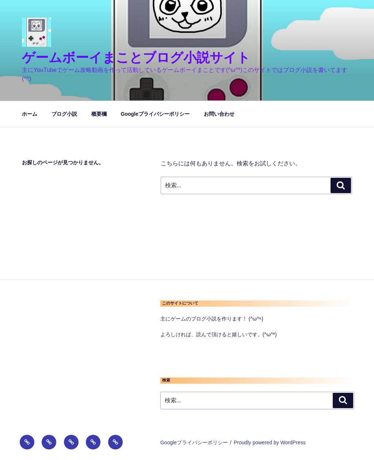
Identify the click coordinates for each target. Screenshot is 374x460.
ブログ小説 (64, 114)
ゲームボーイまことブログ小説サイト (136, 57)
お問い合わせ (219, 114)
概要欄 (99, 114)
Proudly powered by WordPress (270, 442)
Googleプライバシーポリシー (155, 114)
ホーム (29, 114)
